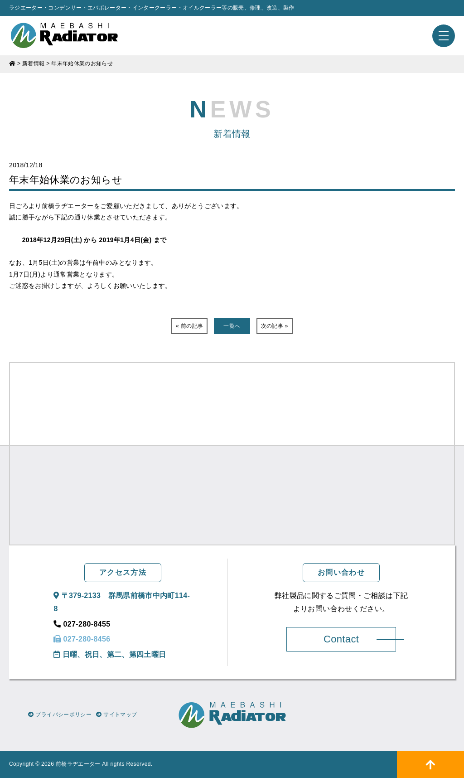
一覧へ (231, 326)
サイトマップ (116, 714)
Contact (341, 639)
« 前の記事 (189, 326)
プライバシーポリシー (60, 714)
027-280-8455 (81, 624)
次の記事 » (274, 326)
